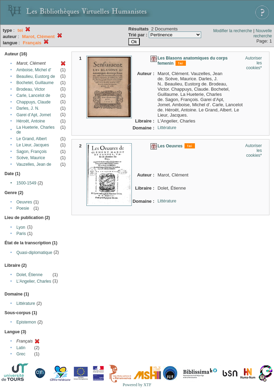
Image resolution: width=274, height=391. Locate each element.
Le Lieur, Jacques (32, 145)
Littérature (25, 303)
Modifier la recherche (232, 30)
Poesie (22, 208)
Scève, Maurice (30, 157)
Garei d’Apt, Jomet (33, 114)
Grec (20, 354)
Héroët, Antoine (30, 121)
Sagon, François (31, 151)
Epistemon (26, 322)
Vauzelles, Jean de (33, 164)
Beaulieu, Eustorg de (35, 76)
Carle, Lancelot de (33, 95)
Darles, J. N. (27, 108)
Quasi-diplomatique (34, 252)
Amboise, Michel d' (33, 69)
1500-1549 (26, 183)
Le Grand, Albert (31, 138)
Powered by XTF (137, 384)
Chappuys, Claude (33, 102)
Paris (21, 233)
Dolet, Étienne (29, 274)
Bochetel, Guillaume (34, 82)
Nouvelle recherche (263, 33)
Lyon (20, 227)
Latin (20, 347)
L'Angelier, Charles (33, 281)
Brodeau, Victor (30, 89)
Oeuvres (24, 202)
